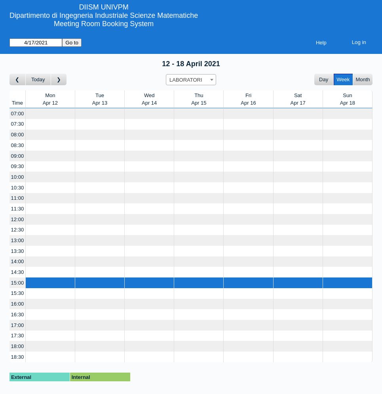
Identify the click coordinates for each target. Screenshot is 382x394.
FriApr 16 (248, 99)
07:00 (17, 114)
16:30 (17, 314)
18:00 (17, 346)
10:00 (17, 177)
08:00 (17, 135)
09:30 (17, 166)
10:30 (17, 188)
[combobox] (191, 79)
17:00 (17, 325)
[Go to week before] (18, 79)
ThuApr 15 (198, 99)
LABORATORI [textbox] (185, 80)
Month (362, 79)
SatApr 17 (298, 99)
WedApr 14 (149, 99)
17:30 (17, 336)
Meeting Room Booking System (104, 24)
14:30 (17, 272)
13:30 (17, 251)
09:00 (17, 156)
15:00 (17, 283)
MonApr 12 (50, 99)
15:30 (17, 293)
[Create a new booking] (50, 113)
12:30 (17, 230)
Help (321, 43)
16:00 (17, 304)
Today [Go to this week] (38, 79)
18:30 (17, 357)
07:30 (17, 124)
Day (323, 79)
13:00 (17, 240)
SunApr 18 (347, 99)
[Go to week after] (59, 79)
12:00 (17, 219)
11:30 (17, 209)
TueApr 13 (99, 99)
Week (343, 79)
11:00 (17, 198)
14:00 (17, 261)
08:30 (17, 145)
